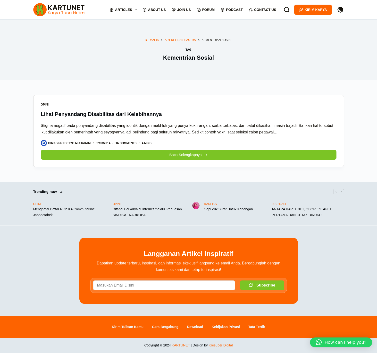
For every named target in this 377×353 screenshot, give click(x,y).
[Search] (286, 9)
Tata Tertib (256, 327)
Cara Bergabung (165, 327)
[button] (341, 342)
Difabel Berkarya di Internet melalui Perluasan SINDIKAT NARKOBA (147, 212)
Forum (206, 10)
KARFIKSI (211, 204)
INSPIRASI (279, 204)
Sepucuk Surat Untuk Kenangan (228, 209)
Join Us (181, 10)
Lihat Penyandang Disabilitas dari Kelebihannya (101, 114)
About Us (154, 10)
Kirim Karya (313, 10)
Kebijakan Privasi (226, 327)
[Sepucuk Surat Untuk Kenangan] (196, 205)
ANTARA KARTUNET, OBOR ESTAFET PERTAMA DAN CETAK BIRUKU (302, 212)
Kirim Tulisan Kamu (127, 327)
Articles (124, 10)
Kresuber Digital (221, 345)
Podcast (232, 10)
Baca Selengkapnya (189, 153)
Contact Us (262, 10)
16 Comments (126, 143)
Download (195, 327)
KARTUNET (181, 345)
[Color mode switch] (340, 9)
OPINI (45, 104)
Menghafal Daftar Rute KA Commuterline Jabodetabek (64, 212)
